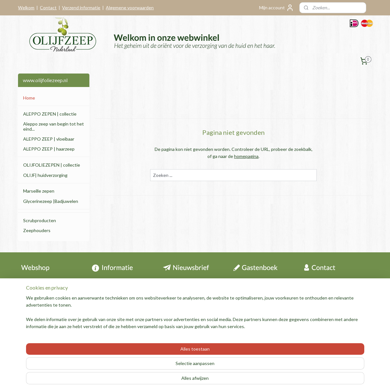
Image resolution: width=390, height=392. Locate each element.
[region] (152, 366)
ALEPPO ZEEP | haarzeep (49, 149)
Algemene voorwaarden (130, 7)
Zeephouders (36, 230)
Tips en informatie (113, 296)
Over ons (242, 303)
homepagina (246, 156)
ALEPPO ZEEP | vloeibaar (48, 139)
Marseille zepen (38, 191)
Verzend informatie (81, 7)
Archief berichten (250, 282)
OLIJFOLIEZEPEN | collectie (51, 165)
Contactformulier (324, 318)
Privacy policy (34, 318)
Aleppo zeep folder (112, 318)
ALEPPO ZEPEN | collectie (50, 114)
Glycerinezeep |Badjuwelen (50, 201)
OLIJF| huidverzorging (45, 175)
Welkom (26, 7)
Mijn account (276, 8)
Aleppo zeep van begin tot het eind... (53, 126)
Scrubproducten (39, 220)
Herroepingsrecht (39, 289)
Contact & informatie (47, 282)
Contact (48, 7)
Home (29, 97)
